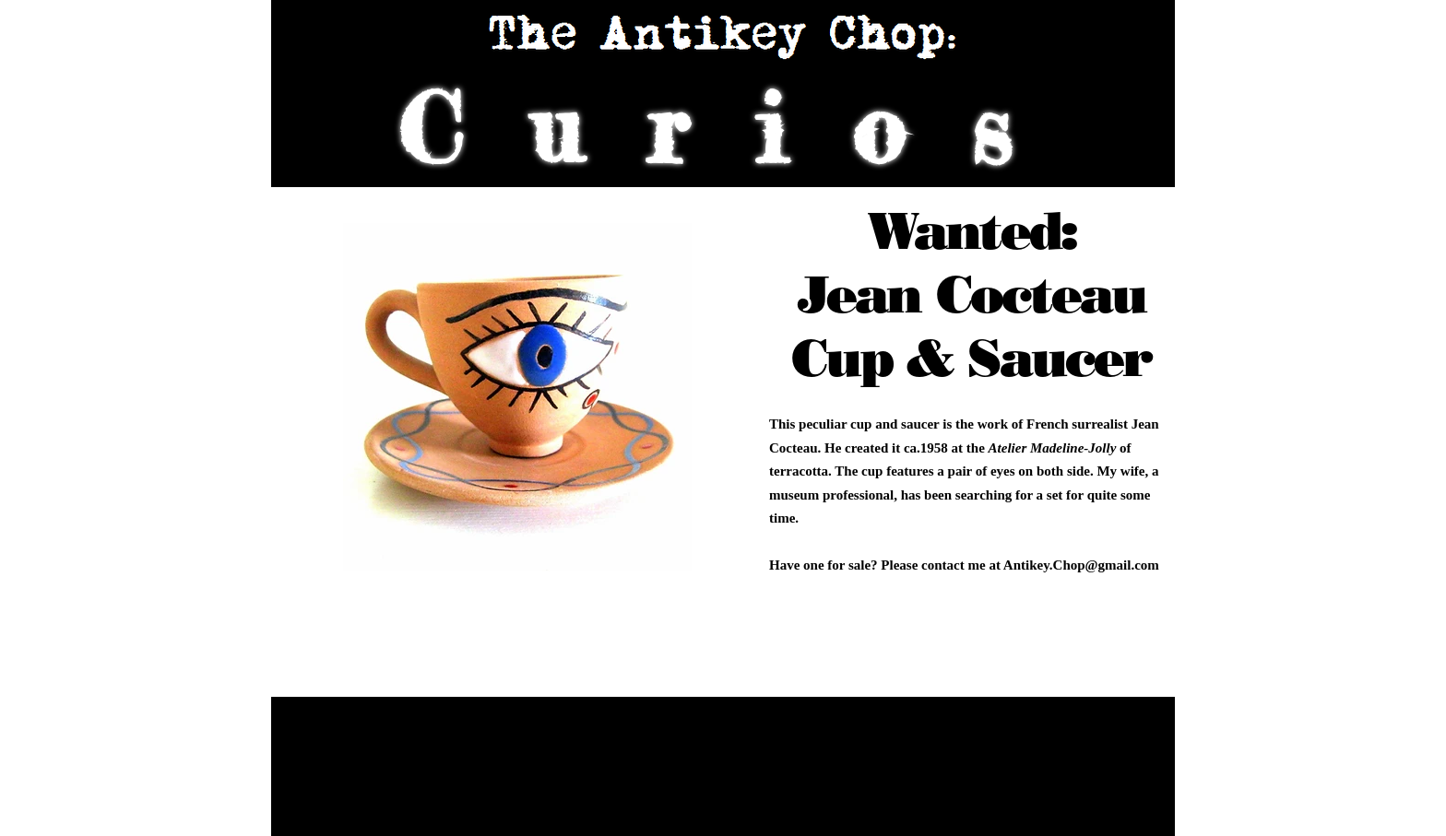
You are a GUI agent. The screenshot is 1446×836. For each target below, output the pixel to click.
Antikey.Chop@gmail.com (1081, 565)
